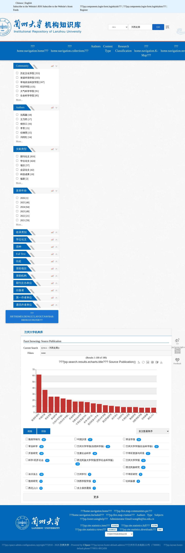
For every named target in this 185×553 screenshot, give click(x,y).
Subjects (158, 515)
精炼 (30, 431)
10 (42, 474)
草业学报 (131, 439)
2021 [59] (24, 220)
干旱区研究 (132, 474)
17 (148, 453)
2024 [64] (24, 207)
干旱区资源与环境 (135, 453)
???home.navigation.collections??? (69, 48)
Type (149, 515)
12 (143, 460)
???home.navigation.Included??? (86, 515)
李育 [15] (24, 128)
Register (84, 10)
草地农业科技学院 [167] (32, 82)
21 (157, 446)
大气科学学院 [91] (29, 91)
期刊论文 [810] (27, 156)
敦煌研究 (33, 481)
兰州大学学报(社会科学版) (139, 446)
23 (108, 446)
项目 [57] (24, 165)
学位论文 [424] (27, 161)
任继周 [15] (26, 133)
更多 (96, 497)
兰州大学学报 (133, 460)
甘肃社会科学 (84, 453)
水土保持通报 (84, 488)
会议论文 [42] (27, 170)
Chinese (19, 3)
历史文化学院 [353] (30, 73)
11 (143, 467)
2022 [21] (24, 216)
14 (78, 464)
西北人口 (33, 488)
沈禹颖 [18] (26, 115)
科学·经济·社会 (36, 460)
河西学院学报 (84, 481)
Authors (96, 46)
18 (42, 453)
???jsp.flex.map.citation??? (120, 515)
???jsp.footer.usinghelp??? (94, 519)
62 (44, 439)
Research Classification (123, 48)
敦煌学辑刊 (34, 439)
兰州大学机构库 (33, 332)
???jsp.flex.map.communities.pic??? (133, 511)
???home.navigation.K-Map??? (146, 51)
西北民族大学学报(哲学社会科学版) (95, 460)
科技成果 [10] (27, 174)
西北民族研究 (133, 467)
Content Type (108, 48)
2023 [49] (24, 211)
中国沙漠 (82, 439)
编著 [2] (24, 179)
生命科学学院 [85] (29, 95)
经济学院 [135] (27, 86)
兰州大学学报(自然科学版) (91, 446)
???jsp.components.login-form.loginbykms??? (145, 6)
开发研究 (33, 453)
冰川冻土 (33, 474)
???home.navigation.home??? (33, 48)
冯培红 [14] (26, 137)
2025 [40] (24, 202)
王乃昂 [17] (26, 119)
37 (90, 439)
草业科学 (33, 446)
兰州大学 (64, 545)
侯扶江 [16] (26, 124)
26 (139, 439)
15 (47, 460)
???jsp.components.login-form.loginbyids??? (101, 6)
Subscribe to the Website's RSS (27, 6)
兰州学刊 (82, 474)
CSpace (86, 545)
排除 (43, 431)
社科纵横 (131, 481)
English (28, 3)
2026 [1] (24, 198)
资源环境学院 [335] (30, 78)
